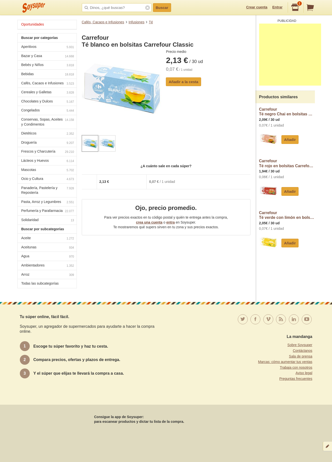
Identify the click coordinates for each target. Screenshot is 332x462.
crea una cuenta (149, 222)
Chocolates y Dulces (47, 101)
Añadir (290, 139)
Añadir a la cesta (183, 82)
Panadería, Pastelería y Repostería (47, 190)
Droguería (47, 143)
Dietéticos (47, 133)
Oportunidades (32, 24)
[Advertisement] (290, 55)
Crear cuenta (257, 7)
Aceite (47, 238)
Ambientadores (47, 265)
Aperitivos (47, 47)
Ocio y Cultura (47, 179)
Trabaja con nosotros (296, 367)
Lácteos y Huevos (47, 161)
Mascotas (47, 170)
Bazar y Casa (47, 56)
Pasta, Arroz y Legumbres (47, 202)
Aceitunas (47, 247)
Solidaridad (47, 220)
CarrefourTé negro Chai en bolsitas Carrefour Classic (287, 111)
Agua (47, 256)
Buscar (162, 7)
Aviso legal (304, 373)
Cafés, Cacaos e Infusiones (103, 22)
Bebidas (47, 74)
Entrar (277, 7)
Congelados (47, 110)
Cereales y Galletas (47, 92)
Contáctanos (302, 351)
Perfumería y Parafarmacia (47, 211)
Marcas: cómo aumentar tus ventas (285, 362)
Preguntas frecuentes (295, 379)
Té (151, 22)
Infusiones (137, 22)
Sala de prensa (300, 356)
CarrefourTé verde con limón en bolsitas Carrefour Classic (287, 215)
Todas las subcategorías (40, 283)
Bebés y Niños (47, 65)
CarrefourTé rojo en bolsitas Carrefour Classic (287, 163)
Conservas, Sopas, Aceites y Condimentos (47, 121)
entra (170, 222)
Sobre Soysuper (299, 345)
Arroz (47, 275)
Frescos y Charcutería (47, 152)
